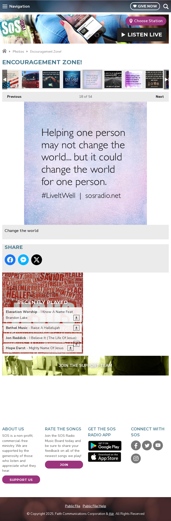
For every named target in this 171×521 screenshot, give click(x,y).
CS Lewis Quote (113, 79)
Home (4, 51)
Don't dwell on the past (133, 79)
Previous (11, 95)
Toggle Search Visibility (166, 6)
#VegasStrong (30, 79)
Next (157, 95)
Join (64, 465)
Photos (18, 51)
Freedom (9, 79)
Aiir (111, 514)
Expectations (51, 79)
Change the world (92, 79)
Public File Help (94, 506)
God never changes (71, 79)
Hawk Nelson (154, 79)
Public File (72, 506)
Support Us (21, 480)
